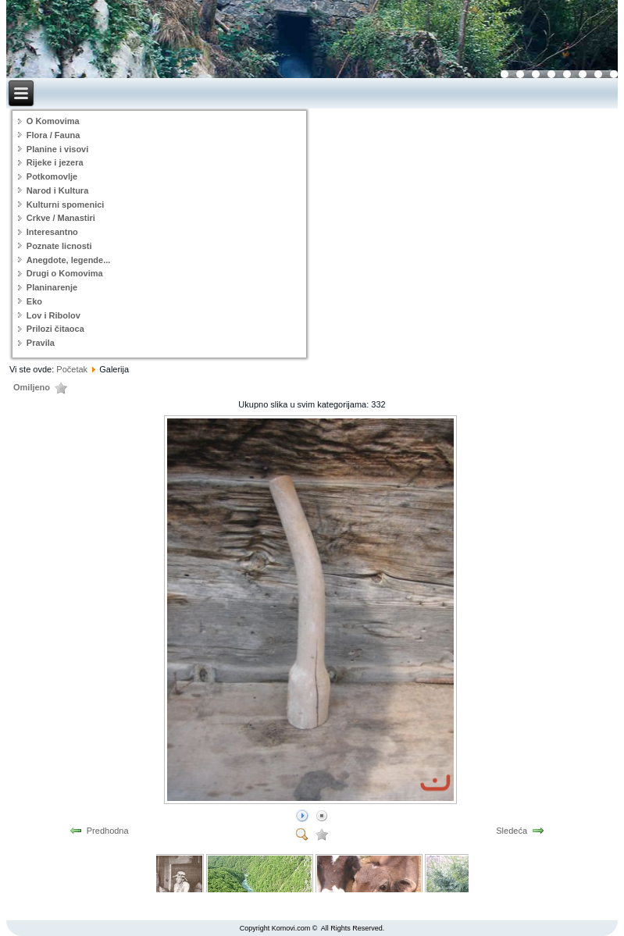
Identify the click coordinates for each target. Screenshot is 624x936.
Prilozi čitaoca (55, 328)
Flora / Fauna (53, 135)
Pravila (41, 342)
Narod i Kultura (57, 190)
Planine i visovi (57, 149)
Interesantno (52, 232)
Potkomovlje (52, 176)
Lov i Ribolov (53, 315)
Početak (71, 369)
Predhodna (108, 830)
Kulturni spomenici (66, 204)
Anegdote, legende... (69, 260)
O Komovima (53, 121)
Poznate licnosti (59, 246)
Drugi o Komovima (65, 273)
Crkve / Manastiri (61, 217)
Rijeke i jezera (55, 162)
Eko (34, 301)
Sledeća (511, 830)
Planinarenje (52, 287)
